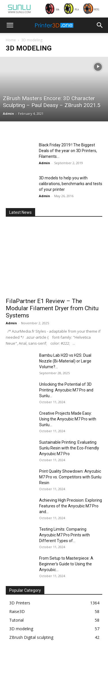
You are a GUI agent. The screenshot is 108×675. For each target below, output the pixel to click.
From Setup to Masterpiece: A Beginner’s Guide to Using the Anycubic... (66, 564)
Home (11, 40)
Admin (8, 113)
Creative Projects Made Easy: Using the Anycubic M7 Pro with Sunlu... (67, 419)
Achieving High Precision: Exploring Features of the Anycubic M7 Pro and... (70, 506)
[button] (10, 25)
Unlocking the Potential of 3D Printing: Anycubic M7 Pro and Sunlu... (66, 390)
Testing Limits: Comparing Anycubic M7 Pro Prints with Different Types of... (64, 535)
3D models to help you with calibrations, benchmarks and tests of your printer (70, 184)
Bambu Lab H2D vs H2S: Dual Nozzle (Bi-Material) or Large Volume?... (65, 361)
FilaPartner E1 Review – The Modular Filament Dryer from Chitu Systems (52, 308)
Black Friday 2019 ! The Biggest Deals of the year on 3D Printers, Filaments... (68, 151)
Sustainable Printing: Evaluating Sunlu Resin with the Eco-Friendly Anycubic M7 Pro (69, 448)
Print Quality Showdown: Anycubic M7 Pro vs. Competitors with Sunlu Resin (70, 477)
